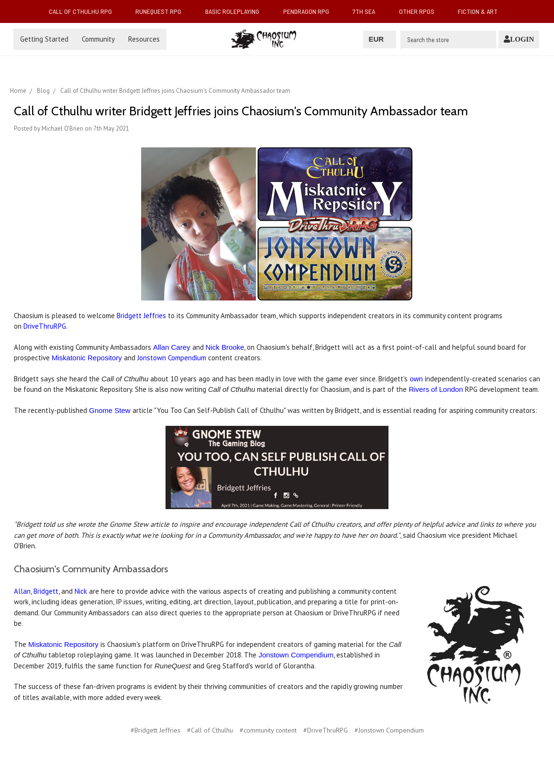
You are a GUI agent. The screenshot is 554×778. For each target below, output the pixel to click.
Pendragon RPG (310, 11)
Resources (144, 39)
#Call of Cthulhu (210, 730)
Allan (22, 591)
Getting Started (44, 39)
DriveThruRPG (44, 326)
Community (98, 39)
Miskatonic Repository (87, 358)
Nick (81, 591)
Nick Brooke (225, 347)
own (416, 379)
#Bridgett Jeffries (155, 730)
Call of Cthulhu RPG (84, 11)
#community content (268, 730)
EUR (379, 39)
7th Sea (368, 11)
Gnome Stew (110, 410)
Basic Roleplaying (236, 11)
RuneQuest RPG (162, 11)
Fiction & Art (481, 11)
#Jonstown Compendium (389, 730)
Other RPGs (420, 11)
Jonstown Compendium (170, 357)
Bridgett (45, 591)
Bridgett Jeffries (141, 315)
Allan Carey (171, 347)
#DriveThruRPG (325, 730)
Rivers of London (436, 389)
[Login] (519, 39)
